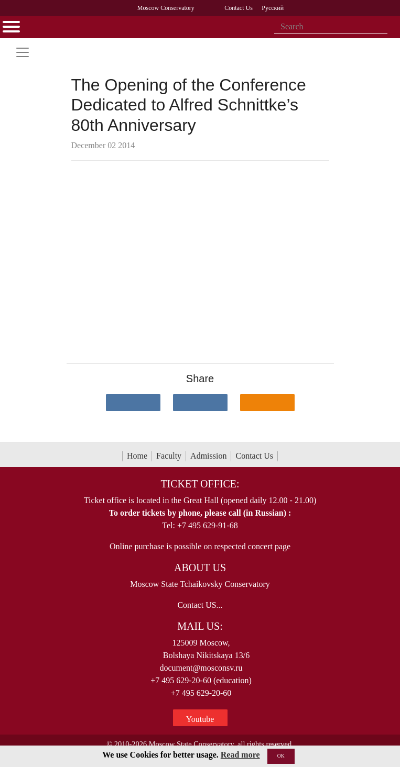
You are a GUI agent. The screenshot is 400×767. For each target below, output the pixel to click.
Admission (208, 455)
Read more (240, 754)
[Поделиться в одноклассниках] (267, 402)
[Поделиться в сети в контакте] (133, 402)
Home (137, 455)
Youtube (200, 719)
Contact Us (254, 455)
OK (281, 756)
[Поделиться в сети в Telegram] (200, 402)
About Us (200, 567)
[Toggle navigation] (22, 52)
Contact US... (199, 605)
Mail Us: (199, 626)
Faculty (168, 455)
